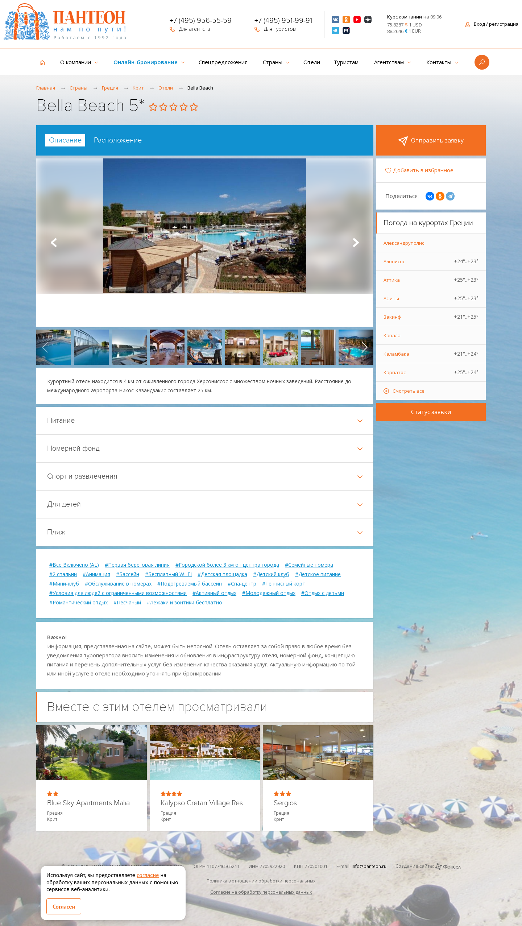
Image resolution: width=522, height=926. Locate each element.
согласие (148, 875)
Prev (53, 242)
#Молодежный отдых (268, 593)
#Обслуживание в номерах (118, 583)
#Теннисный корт (283, 583)
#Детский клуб (271, 574)
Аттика (431, 280)
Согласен (64, 906)
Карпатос (431, 372)
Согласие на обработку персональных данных (261, 892)
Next (356, 242)
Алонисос (431, 261)
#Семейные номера (309, 564)
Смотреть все (408, 391)
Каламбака (431, 354)
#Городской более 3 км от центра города (227, 564)
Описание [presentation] (65, 140)
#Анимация (96, 574)
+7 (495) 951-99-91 (283, 21)
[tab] (65, 140)
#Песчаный (127, 602)
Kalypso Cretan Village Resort (205, 803)
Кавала (392, 335)
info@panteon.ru (369, 866)
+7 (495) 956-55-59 (201, 21)
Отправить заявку (431, 141)
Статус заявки (431, 412)
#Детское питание (318, 574)
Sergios (285, 803)
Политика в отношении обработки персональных (261, 881)
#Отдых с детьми (322, 593)
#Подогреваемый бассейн (189, 583)
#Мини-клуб (64, 583)
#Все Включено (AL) (74, 564)
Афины (431, 298)
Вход (491, 24)
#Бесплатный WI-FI (168, 574)
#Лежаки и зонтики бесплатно (184, 602)
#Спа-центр (242, 583)
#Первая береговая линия (137, 564)
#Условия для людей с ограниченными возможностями (118, 593)
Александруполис (404, 243)
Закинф (431, 317)
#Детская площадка (222, 574)
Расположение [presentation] (118, 140)
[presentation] (45, 347)
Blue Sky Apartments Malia (88, 803)
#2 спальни (63, 574)
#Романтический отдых (78, 602)
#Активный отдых (214, 593)
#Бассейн (127, 574)
